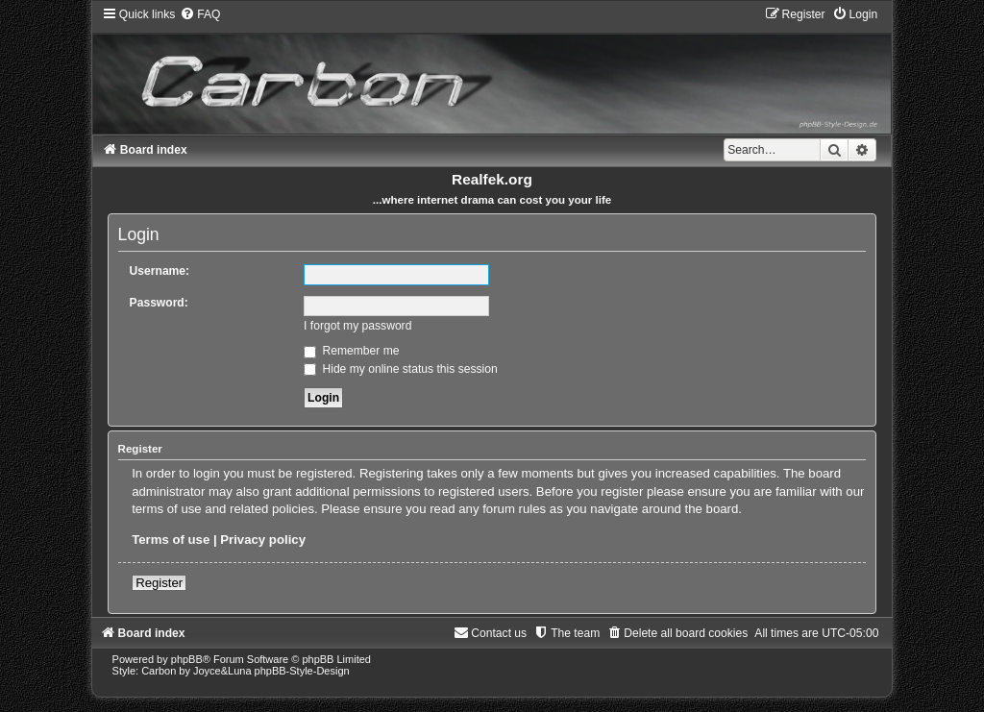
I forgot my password (357, 325)
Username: (160, 271)
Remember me (351, 350)
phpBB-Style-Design (302, 670)
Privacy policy (263, 539)
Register (159, 583)
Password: (159, 302)
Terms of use (170, 539)
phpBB (187, 659)
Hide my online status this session (401, 369)
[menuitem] (200, 14)
